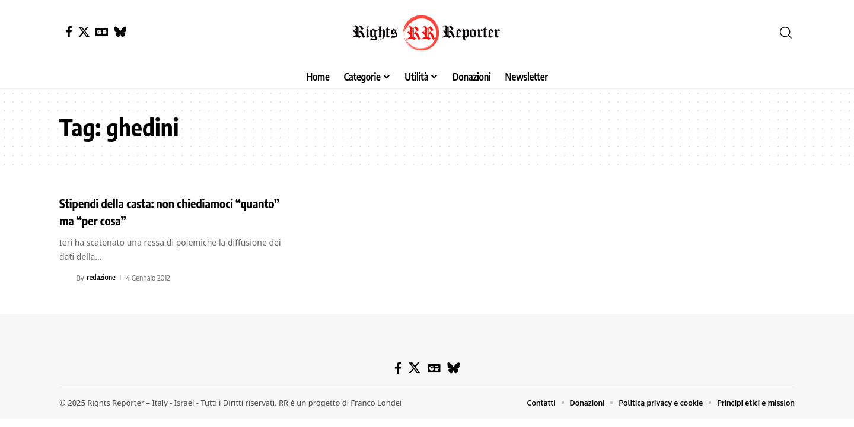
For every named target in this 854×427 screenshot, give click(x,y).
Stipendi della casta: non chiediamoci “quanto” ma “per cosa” (157, 211)
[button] (786, 33)
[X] (84, 31)
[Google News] (102, 31)
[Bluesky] (120, 31)
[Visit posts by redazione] (65, 277)
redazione (102, 277)
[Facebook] (68, 31)
